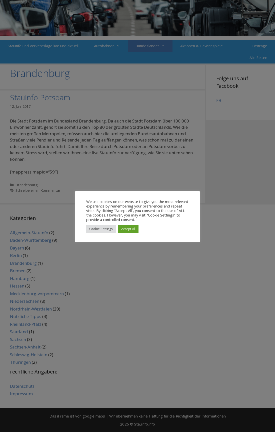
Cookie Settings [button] (101, 228)
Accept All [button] (128, 228)
